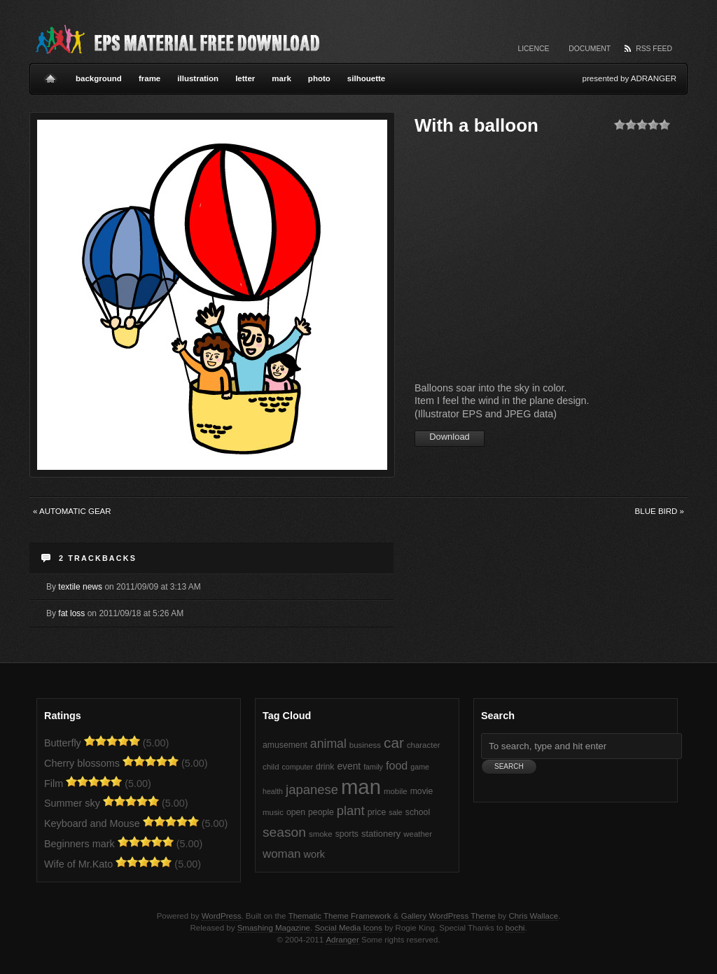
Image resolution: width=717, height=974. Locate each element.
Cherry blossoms (82, 763)
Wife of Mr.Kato (78, 864)
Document (590, 49)
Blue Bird (659, 511)
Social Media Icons (348, 928)
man (361, 786)
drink (325, 767)
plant (351, 810)
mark (281, 78)
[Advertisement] (532, 263)
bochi (515, 928)
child (271, 767)
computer (297, 767)
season (284, 832)
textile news (80, 587)
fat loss (71, 613)
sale (396, 812)
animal (328, 744)
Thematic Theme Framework (339, 916)
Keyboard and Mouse (92, 823)
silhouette (366, 78)
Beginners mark (79, 843)
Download (449, 436)
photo (319, 78)
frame (149, 78)
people (321, 812)
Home (50, 73)
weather (417, 834)
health (273, 791)
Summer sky (72, 803)
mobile (396, 791)
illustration (197, 78)
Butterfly (62, 743)
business (365, 745)
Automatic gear (72, 511)
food (397, 765)
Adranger (342, 939)
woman (281, 854)
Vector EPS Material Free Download (176, 38)
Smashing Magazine (273, 928)
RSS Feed (654, 49)
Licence (533, 49)
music (273, 812)
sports (346, 834)
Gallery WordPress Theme (448, 916)
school (417, 812)
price (377, 812)
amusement (285, 745)
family (373, 767)
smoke (321, 834)
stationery (381, 833)
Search (498, 715)
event (349, 766)
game (419, 767)
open (295, 812)
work (314, 854)
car (394, 743)
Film (53, 783)
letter (245, 78)
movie (421, 791)
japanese (312, 789)
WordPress (222, 916)
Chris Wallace (534, 916)
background (99, 78)
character (423, 745)
